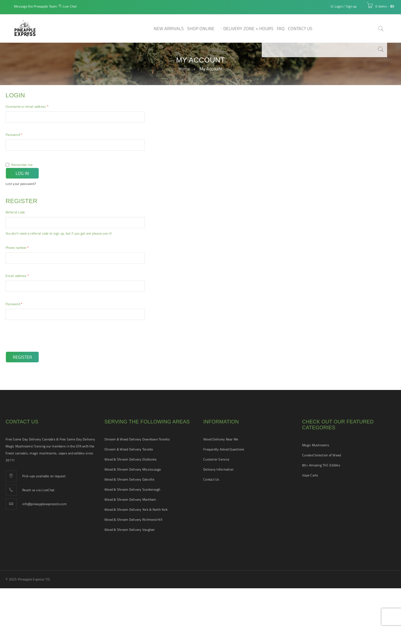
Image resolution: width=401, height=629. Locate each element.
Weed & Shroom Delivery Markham (130, 499)
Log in (22, 173)
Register (22, 357)
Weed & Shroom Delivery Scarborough (132, 489)
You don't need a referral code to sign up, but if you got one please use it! (59, 233)
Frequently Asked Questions (223, 449)
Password (14, 134)
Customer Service (216, 459)
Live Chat (70, 6)
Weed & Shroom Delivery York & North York (136, 509)
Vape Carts (310, 475)
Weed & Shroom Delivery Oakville (129, 479)
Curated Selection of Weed (321, 455)
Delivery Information (218, 469)
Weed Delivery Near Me (220, 439)
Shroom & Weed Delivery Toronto (128, 449)
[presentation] (44, 339)
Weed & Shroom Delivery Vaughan (129, 529)
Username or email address (27, 106)
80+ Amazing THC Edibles (321, 465)
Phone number (17, 247)
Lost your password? (21, 183)
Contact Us (211, 479)
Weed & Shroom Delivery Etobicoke (130, 459)
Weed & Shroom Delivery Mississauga (132, 469)
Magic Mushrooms (315, 445)
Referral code (15, 212)
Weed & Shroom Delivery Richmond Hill (133, 519)
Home (184, 68)
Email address (17, 275)
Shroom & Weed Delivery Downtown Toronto (137, 439)
